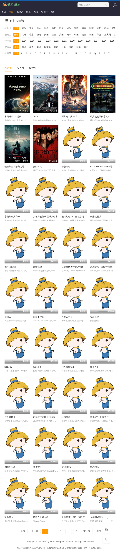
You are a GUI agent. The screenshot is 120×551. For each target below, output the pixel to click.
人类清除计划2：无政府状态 (75, 517)
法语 (71, 47)
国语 (24, 47)
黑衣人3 (94, 367)
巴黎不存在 (38, 317)
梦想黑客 (66, 166)
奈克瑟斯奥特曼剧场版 (72, 266)
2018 (88, 41)
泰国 (91, 34)
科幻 (54, 28)
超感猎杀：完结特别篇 (101, 266)
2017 (96, 41)
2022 (56, 41)
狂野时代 (37, 166)
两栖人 (8, 317)
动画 (91, 28)
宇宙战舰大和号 (12, 216)
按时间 (8, 68)
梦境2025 (66, 467)
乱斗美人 (9, 517)
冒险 (114, 28)
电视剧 (20, 11)
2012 (35, 116)
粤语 (39, 47)
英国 (61, 34)
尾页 (99, 531)
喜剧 (24, 28)
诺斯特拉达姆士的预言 (44, 417)
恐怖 (39, 28)
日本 (69, 34)
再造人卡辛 (67, 317)
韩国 (76, 34)
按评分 (32, 68)
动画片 (44, 11)
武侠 (106, 28)
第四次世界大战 (40, 517)
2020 (72, 41)
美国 (46, 34)
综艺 (28, 11)
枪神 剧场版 (10, 266)
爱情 (31, 28)
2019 (80, 41)
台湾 (39, 34)
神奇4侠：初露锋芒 (99, 417)
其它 (86, 47)
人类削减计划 (96, 517)
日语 (63, 47)
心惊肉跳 (66, 417)
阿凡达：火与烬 (69, 116)
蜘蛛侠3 (37, 367)
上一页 (35, 531)
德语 (78, 47)
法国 (54, 34)
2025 (32, 41)
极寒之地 (94, 317)
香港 (31, 34)
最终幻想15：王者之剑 (73, 216)
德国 (84, 34)
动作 (46, 28)
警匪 (76, 28)
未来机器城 (95, 216)
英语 (31, 47)
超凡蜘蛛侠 (10, 417)
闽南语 (47, 47)
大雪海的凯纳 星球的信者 (45, 216)
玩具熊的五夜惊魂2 (99, 116)
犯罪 (84, 28)
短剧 (53, 11)
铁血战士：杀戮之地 (14, 166)
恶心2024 (94, 467)
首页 (4, 11)
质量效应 (37, 266)
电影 (11, 11)
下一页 (86, 531)
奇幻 (99, 28)
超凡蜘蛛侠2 (68, 367)
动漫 (36, 11)
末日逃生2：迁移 (13, 116)
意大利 (107, 34)
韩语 (56, 47)
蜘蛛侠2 (8, 367)
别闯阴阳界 (10, 467)
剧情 (61, 28)
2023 (48, 41)
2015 (112, 41)
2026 (24, 41)
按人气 (20, 68)
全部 (16, 28)
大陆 (24, 34)
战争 (69, 28)
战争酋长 (37, 467)
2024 (40, 41)
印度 (99, 34)
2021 (64, 41)
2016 (104, 41)
